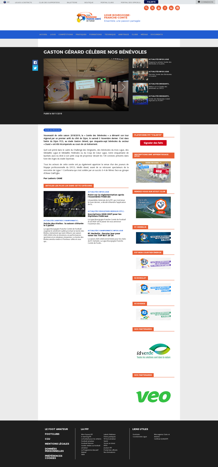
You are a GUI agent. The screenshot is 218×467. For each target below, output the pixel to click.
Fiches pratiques (110, 437)
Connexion (207, 2)
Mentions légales (57, 444)
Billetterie (72, 2)
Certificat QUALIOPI (161, 439)
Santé (106, 441)
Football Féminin (87, 443)
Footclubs (52, 434)
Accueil (43, 34)
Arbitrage (123, 34)
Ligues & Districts (23, 2)
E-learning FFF (86, 437)
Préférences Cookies (53, 457)
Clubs (135, 34)
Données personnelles (54, 450)
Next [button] (123, 85)
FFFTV (105, 446)
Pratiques (81, 34)
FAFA (83, 454)
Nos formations (109, 452)
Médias (144, 34)
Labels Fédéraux (110, 434)
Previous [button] (48, 85)
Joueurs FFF (108, 448)
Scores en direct (109, 443)
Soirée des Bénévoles (52, 130)
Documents (157, 34)
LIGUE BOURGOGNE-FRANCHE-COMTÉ (117, 16)
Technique (110, 34)
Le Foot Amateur (56, 429)
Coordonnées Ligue (140, 437)
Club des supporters (49, 2)
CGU (47, 439)
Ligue (53, 34)
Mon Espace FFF (87, 434)
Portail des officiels (130, 2)
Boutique (88, 2)
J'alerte (151, 2)
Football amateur (87, 441)
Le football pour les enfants (91, 439)
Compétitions (65, 34)
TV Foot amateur (110, 439)
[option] (86, 84)
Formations (95, 34)
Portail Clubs (107, 2)
